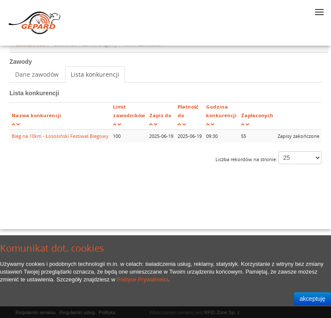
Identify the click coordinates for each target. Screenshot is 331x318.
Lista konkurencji (95, 74)
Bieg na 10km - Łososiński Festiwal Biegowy (60, 136)
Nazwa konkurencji (36, 115)
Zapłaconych (257, 115)
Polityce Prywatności (142, 279)
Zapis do (160, 115)
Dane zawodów (37, 74)
